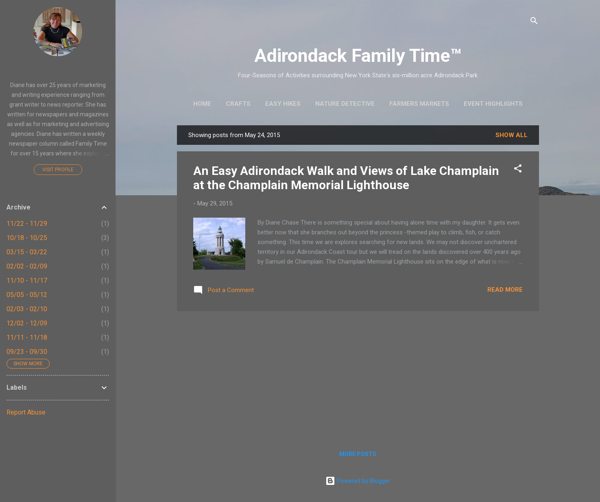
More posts (357, 454)
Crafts (238, 103)
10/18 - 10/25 (27, 238)
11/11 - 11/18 (27, 337)
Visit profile (58, 169)
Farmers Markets (419, 103)
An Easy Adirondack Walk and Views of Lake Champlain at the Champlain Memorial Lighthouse (346, 178)
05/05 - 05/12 (27, 295)
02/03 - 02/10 (27, 309)
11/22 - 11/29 (27, 223)
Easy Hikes (283, 103)
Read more (505, 289)
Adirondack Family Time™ (357, 55)
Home (202, 103)
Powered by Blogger (357, 481)
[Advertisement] (358, 375)
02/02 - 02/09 (27, 266)
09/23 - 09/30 (27, 352)
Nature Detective (345, 103)
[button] (518, 170)
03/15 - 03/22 (27, 252)
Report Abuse (26, 412)
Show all (511, 135)
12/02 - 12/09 (27, 323)
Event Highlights (493, 103)
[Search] (534, 22)
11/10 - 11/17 (27, 280)
